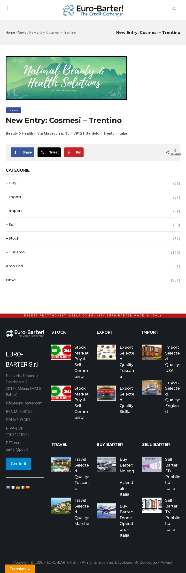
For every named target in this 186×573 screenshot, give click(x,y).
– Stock (12, 238)
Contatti (18, 463)
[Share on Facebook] (22, 152)
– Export (13, 196)
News (22, 32)
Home (10, 32)
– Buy (11, 183)
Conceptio (148, 562)
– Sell (11, 224)
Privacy (166, 562)
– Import (14, 210)
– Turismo (15, 252)
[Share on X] (49, 152)
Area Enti (14, 266)
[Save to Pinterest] (74, 152)
